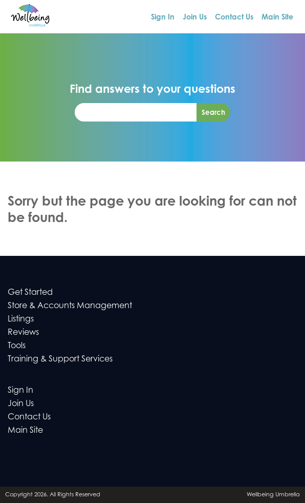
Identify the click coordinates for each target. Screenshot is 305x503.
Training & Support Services (60, 358)
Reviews (23, 332)
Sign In (163, 16)
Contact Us (234, 16)
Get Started (30, 292)
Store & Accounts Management (70, 305)
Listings (21, 318)
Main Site (277, 16)
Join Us (195, 16)
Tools (17, 345)
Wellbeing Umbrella (273, 494)
